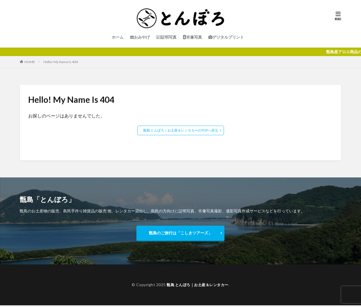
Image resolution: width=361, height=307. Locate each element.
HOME (30, 62)
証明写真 (166, 37)
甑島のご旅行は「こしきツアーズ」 (180, 233)
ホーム (118, 37)
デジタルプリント (226, 37)
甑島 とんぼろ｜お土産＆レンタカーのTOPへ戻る (180, 130)
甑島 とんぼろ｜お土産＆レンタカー (197, 286)
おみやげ (140, 37)
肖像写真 (192, 37)
